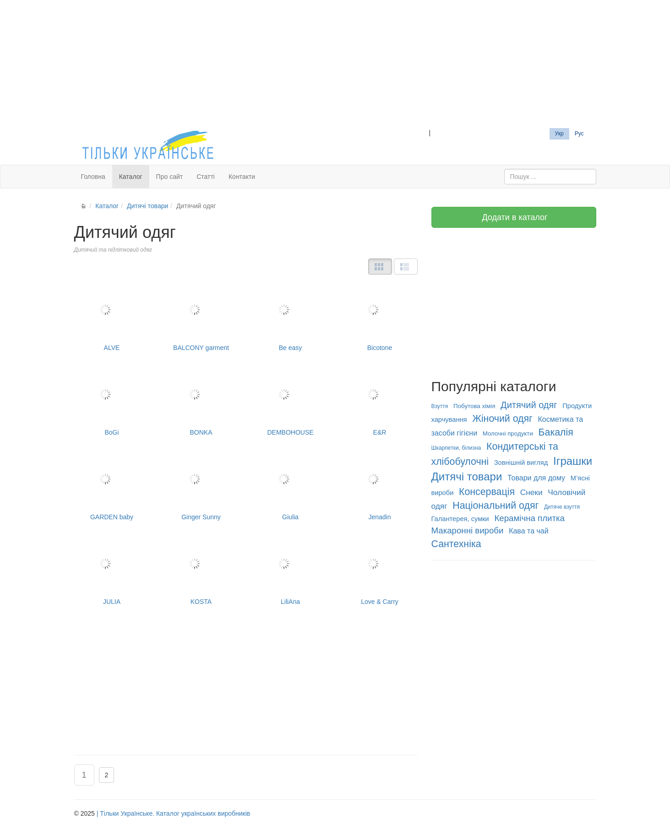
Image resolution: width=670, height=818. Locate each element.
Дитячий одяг (529, 405)
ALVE (111, 316)
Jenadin (379, 486)
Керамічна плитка (529, 518)
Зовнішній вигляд (521, 462)
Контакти (242, 176)
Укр (559, 133)
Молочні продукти (508, 433)
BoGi (111, 401)
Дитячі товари (147, 206)
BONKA (201, 401)
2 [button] (107, 775)
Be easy (290, 316)
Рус (579, 133)
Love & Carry (379, 570)
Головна (93, 176)
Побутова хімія (474, 406)
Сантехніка (456, 543)
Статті (205, 176)
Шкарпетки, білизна (456, 448)
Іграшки (572, 461)
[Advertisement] (335, 64)
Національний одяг (495, 505)
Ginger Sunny (201, 486)
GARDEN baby (111, 486)
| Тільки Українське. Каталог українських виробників (174, 813)
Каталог (130, 176)
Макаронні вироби (467, 530)
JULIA (111, 570)
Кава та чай (529, 531)
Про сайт (169, 176)
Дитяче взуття (562, 507)
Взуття (439, 406)
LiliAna (290, 570)
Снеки (531, 492)
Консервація (487, 491)
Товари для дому (536, 478)
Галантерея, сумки (460, 518)
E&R (379, 401)
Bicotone (379, 316)
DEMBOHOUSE (290, 401)
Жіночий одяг (502, 418)
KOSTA (201, 570)
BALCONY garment (201, 316)
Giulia (290, 486)
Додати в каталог (513, 217)
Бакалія (556, 432)
